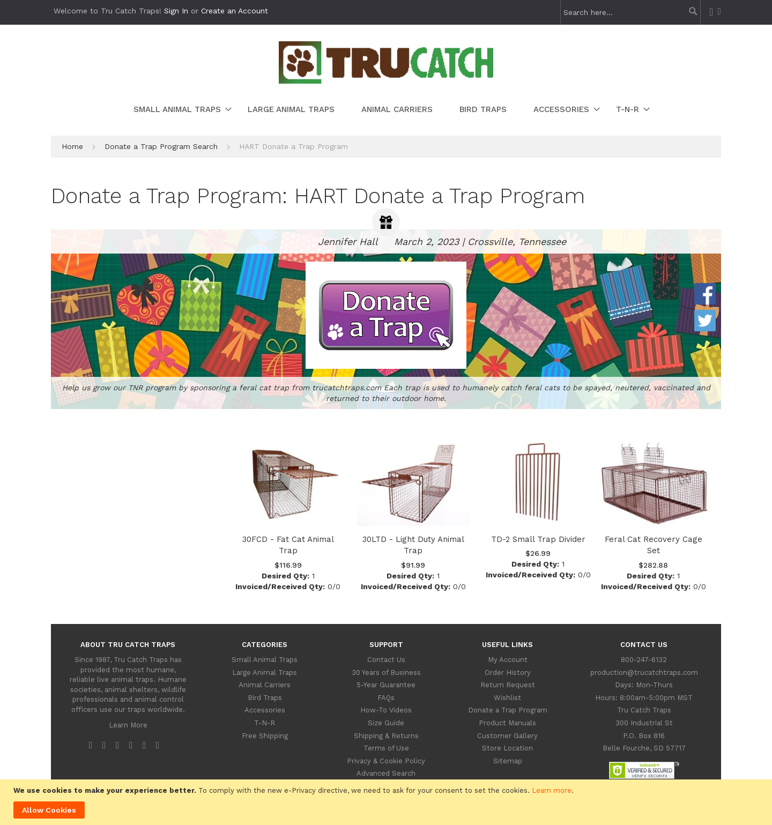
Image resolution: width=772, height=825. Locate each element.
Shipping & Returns (386, 736)
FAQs (386, 698)
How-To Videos (386, 710)
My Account (508, 660)
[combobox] (628, 12)
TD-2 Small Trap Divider (538, 539)
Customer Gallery (507, 736)
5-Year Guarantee (386, 685)
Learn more (551, 790)
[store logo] (386, 81)
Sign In (176, 10)
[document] (387, 802)
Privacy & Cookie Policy (386, 761)
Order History (508, 672)
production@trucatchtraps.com (644, 672)
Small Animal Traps (265, 660)
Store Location (507, 748)
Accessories (264, 710)
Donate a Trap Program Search (162, 146)
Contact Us (386, 660)
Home (74, 146)
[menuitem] (177, 109)
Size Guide (386, 723)
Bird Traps (265, 698)
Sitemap (507, 761)
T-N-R (264, 723)
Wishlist (507, 698)
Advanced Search (386, 773)
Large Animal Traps (264, 672)
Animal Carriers (265, 685)
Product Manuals (507, 723)
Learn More (128, 725)
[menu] (386, 109)
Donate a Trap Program (507, 710)
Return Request (507, 685)
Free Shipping (265, 736)
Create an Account (234, 10)
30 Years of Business (386, 672)
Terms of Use (386, 748)
